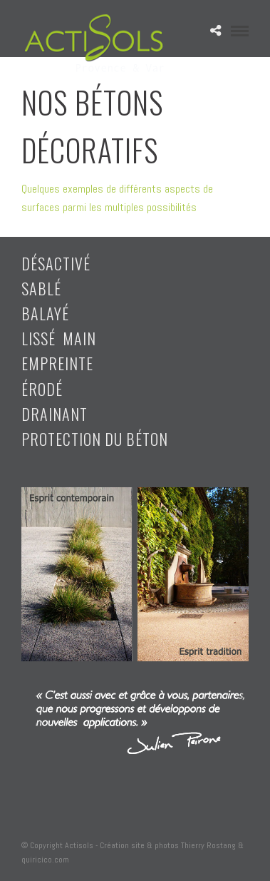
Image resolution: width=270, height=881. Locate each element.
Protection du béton (94, 438)
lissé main (58, 338)
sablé (41, 288)
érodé (42, 388)
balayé (45, 313)
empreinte (57, 363)
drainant (54, 413)
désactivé (55, 263)
